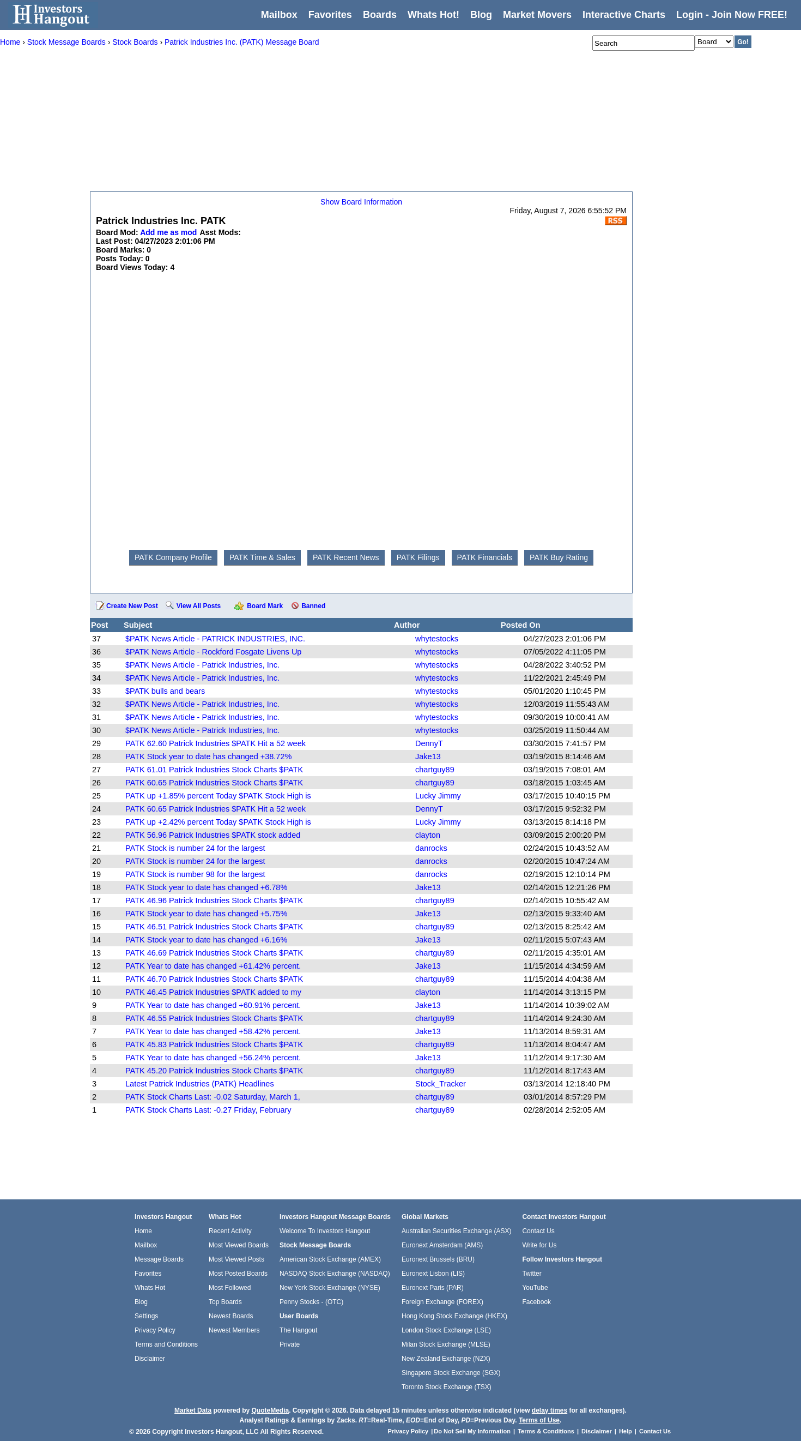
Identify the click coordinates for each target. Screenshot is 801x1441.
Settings (146, 1316)
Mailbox (279, 14)
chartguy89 (434, 769)
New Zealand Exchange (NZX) (446, 1358)
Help (625, 1431)
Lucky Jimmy (438, 795)
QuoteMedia (270, 1410)
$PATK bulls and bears (165, 691)
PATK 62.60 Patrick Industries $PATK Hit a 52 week (215, 743)
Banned (313, 606)
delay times (549, 1410)
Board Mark (265, 606)
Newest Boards (231, 1316)
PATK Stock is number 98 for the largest (195, 874)
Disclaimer (150, 1358)
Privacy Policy (155, 1330)
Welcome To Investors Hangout (325, 1231)
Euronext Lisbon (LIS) (433, 1273)
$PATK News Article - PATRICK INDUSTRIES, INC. (215, 638)
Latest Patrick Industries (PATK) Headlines (199, 1083)
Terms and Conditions (166, 1344)
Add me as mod (168, 232)
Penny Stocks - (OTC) (311, 1302)
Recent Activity (230, 1231)
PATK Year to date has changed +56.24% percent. (213, 1057)
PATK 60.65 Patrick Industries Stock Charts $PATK (214, 782)
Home (143, 1231)
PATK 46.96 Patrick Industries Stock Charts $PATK (214, 900)
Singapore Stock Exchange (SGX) (451, 1373)
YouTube (535, 1288)
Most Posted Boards (238, 1273)
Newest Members (234, 1330)
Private (290, 1344)
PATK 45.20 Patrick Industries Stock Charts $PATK (214, 1070)
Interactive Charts (623, 14)
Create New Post (132, 606)
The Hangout (298, 1330)
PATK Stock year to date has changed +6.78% (206, 887)
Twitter (531, 1273)
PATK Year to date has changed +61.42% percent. (213, 966)
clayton (427, 835)
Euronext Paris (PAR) (433, 1288)
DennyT (429, 743)
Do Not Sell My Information (473, 1431)
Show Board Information (361, 201)
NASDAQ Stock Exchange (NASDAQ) (335, 1273)
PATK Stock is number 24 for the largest (195, 848)
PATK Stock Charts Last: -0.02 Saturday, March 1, (212, 1096)
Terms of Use (539, 1420)
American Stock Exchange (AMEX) (330, 1259)
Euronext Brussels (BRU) (438, 1259)
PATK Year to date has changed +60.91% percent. (213, 1005)
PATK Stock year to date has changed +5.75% (206, 913)
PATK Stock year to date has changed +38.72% (208, 756)
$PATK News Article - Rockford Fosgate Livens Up (213, 651)
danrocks (431, 848)
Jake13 (428, 756)
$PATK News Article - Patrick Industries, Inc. (202, 665)
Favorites (330, 14)
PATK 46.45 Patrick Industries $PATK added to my (213, 992)
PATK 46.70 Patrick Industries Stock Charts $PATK (214, 979)
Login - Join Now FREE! (731, 14)
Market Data (192, 1410)
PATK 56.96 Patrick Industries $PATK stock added (212, 835)
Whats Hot (150, 1288)
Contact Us (538, 1231)
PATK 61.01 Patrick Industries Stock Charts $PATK (214, 769)
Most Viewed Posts (236, 1259)
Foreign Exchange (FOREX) (442, 1302)
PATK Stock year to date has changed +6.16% (206, 939)
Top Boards (225, 1302)
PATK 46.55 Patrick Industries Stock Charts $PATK (214, 1018)
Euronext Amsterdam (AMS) (442, 1245)
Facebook (536, 1302)
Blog (141, 1302)
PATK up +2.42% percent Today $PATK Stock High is (218, 822)
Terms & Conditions (546, 1431)
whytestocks (436, 638)
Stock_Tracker (440, 1083)
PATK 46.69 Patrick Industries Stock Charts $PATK (214, 952)
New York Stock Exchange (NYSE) (330, 1288)
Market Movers (537, 14)
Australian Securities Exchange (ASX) (456, 1231)
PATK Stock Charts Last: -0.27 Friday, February (208, 1110)
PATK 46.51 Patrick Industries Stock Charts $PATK (214, 926)
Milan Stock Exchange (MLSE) (446, 1344)
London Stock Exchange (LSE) (446, 1330)
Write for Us (539, 1245)
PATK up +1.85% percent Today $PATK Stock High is (218, 795)
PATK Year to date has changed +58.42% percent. (213, 1031)
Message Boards (159, 1259)
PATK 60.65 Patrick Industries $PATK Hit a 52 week (215, 808)
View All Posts (199, 606)
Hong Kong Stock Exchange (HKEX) (454, 1316)
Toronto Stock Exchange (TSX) (446, 1387)
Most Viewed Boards (239, 1245)
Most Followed (230, 1288)
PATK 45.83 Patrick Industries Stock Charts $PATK (214, 1044)
